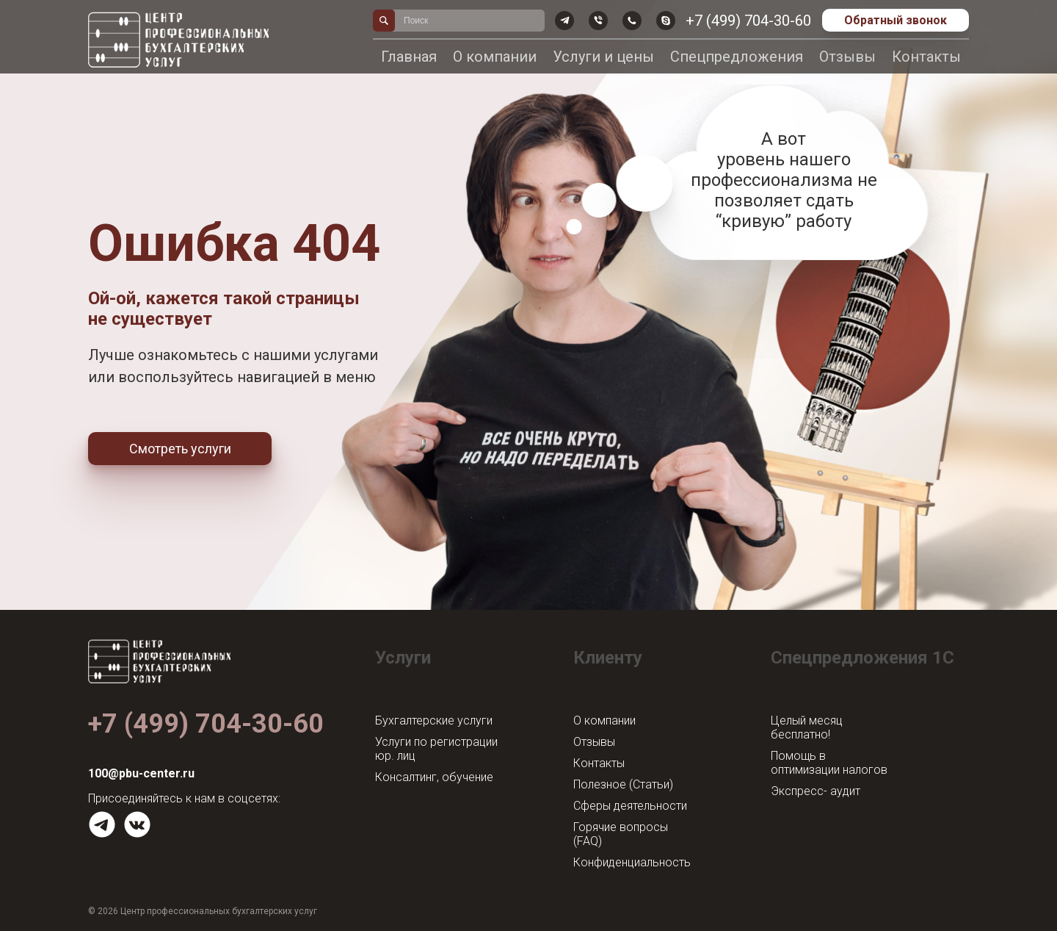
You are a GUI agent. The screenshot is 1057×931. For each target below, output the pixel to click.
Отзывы (847, 56)
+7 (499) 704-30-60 (748, 20)
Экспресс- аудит (815, 791)
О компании (495, 56)
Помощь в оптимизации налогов (829, 763)
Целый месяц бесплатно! (807, 727)
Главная (409, 56)
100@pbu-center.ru (141, 773)
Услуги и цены (603, 56)
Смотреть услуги (180, 448)
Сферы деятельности (630, 806)
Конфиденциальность (632, 862)
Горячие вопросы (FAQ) (620, 834)
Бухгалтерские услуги (434, 720)
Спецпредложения (736, 56)
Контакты (926, 56)
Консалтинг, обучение (434, 777)
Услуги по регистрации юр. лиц (436, 749)
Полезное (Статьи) (623, 784)
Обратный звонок (895, 20)
